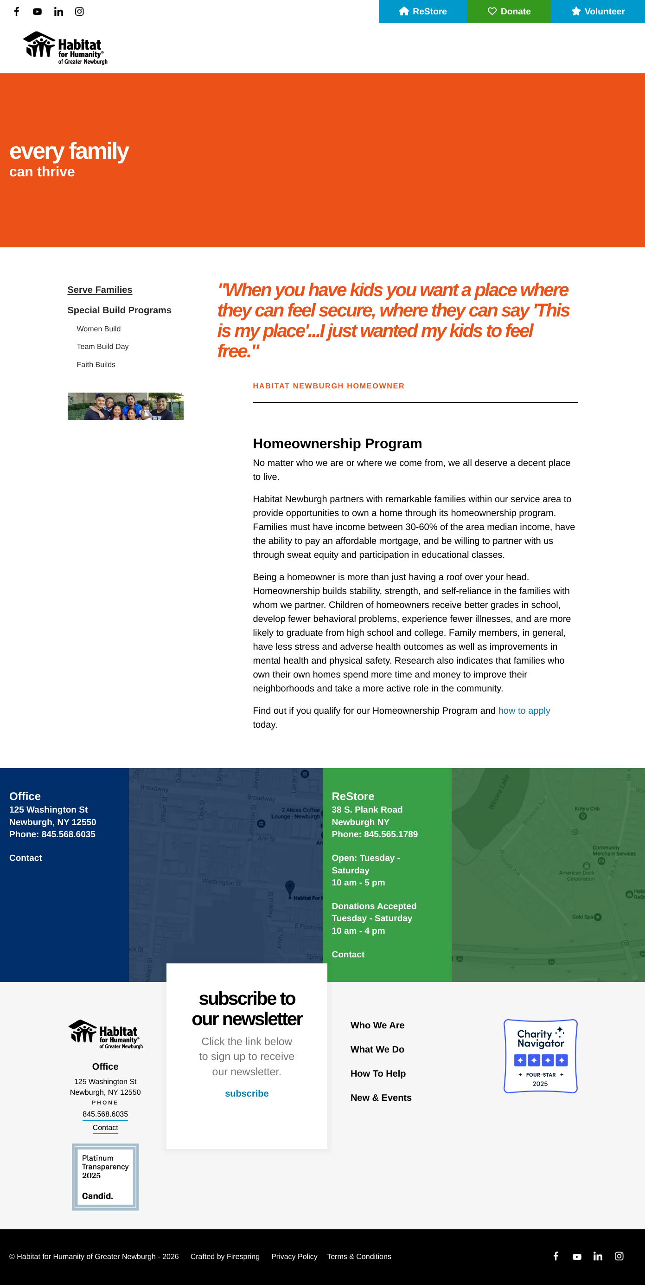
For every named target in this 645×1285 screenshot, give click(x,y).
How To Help (378, 1074)
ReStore (423, 12)
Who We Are (378, 1025)
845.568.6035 (105, 1114)
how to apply (524, 711)
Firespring (243, 1257)
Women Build (99, 329)
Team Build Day (103, 347)
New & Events (381, 1098)
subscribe (246, 1094)
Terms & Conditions (359, 1257)
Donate (509, 12)
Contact (25, 858)
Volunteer (598, 12)
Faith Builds (96, 365)
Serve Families (100, 290)
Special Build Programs (120, 310)
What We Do (377, 1050)
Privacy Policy (294, 1257)
